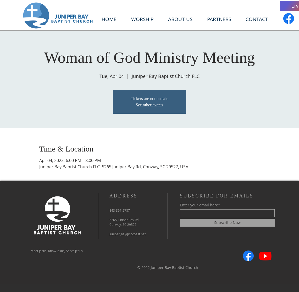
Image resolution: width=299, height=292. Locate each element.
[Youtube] (265, 256)
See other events (149, 105)
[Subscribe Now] (227, 223)
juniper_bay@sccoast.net (127, 234)
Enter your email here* (200, 205)
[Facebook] (288, 18)
